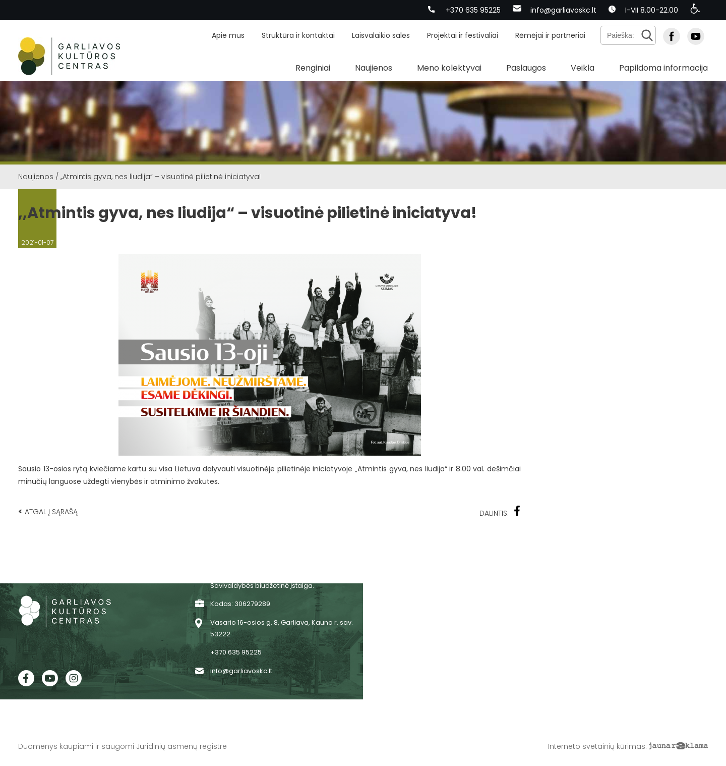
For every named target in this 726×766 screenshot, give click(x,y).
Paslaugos (526, 68)
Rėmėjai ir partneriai (550, 35)
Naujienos (373, 68)
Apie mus (228, 35)
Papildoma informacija (663, 68)
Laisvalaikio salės (381, 35)
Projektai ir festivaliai (462, 35)
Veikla (582, 68)
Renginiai (312, 68)
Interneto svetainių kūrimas (596, 746)
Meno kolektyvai (449, 68)
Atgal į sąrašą (48, 511)
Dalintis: (500, 512)
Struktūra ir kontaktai (298, 35)
